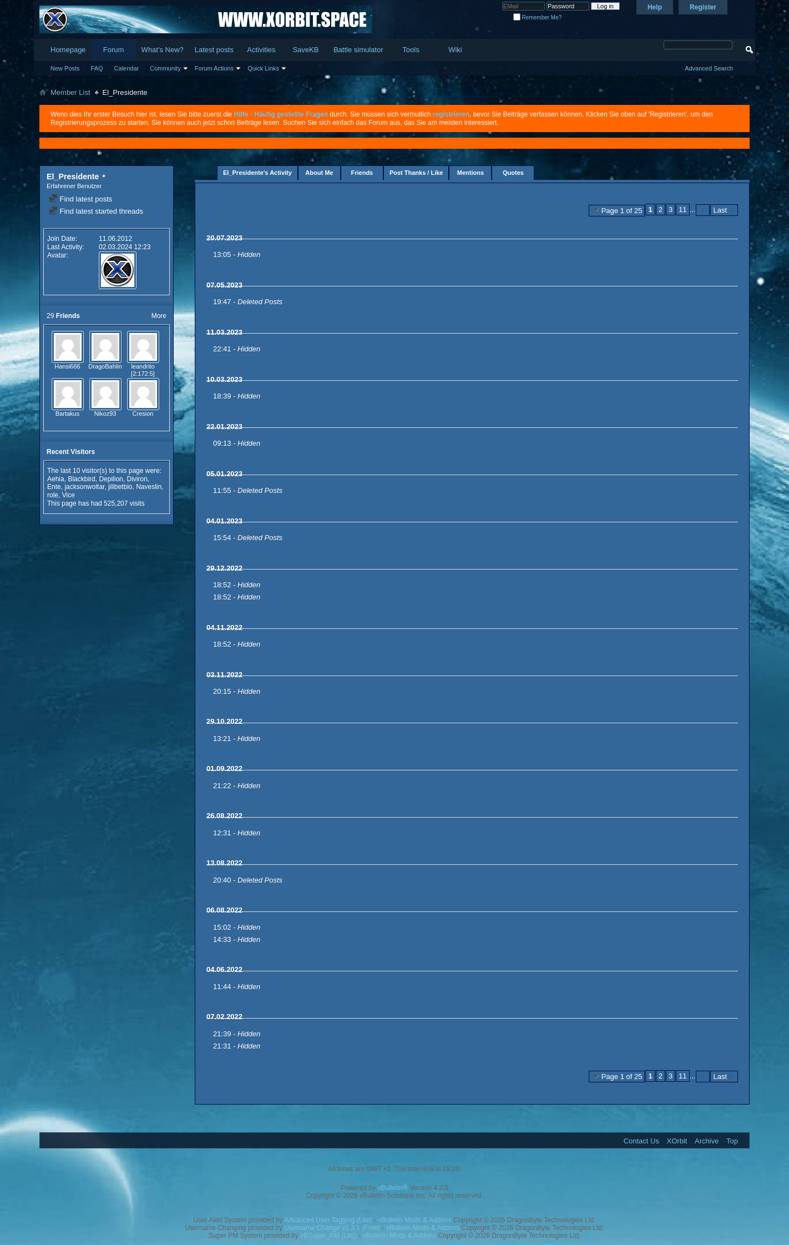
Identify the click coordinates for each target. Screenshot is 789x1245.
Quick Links (263, 68)
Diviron (137, 479)
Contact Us (641, 1141)
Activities (261, 50)
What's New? (162, 50)
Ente (54, 487)
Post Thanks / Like (416, 172)
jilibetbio (120, 487)
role (52, 495)
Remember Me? (537, 17)
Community (165, 68)
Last (724, 210)
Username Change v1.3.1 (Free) (332, 1228)
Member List (70, 92)
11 (682, 209)
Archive (707, 1141)
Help (655, 7)
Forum (113, 50)
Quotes (513, 172)
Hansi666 (67, 366)
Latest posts (214, 50)
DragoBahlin (105, 366)
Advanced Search (709, 68)
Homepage (68, 50)
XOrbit (677, 1141)
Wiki (455, 50)
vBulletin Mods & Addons (415, 1220)
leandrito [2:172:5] (143, 370)
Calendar (126, 68)
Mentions (470, 172)
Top (732, 1141)
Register (703, 7)
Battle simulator (358, 50)
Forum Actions (214, 68)
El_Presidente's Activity (257, 172)
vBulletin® (393, 1188)
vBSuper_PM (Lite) (328, 1235)
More (158, 316)
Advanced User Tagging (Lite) (328, 1220)
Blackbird (81, 479)
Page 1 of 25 (617, 210)
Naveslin (148, 487)
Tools (410, 50)
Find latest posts (80, 199)
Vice (68, 495)
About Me (319, 172)
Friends (362, 172)
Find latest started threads (96, 211)
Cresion (143, 413)
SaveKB (305, 50)
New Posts (65, 68)
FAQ (97, 68)
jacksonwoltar (84, 487)
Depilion (111, 479)
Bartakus (67, 413)
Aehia (55, 479)
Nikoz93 (105, 413)
